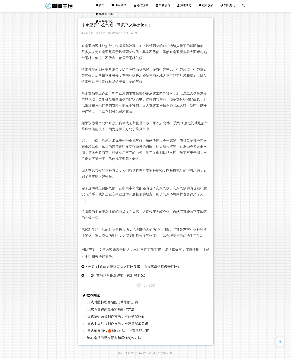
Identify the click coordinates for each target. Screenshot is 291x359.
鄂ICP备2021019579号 (132, 352)
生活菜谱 (121, 6)
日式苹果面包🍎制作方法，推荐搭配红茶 (118, 331)
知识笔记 (228, 6)
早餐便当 (164, 6)
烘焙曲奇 (185, 6)
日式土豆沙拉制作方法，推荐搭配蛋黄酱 (117, 324)
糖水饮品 (206, 6)
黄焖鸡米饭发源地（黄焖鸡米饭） (121, 275)
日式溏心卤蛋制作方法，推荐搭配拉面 (116, 316)
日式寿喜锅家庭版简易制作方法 (110, 309)
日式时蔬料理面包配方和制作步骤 (112, 302)
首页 (102, 6)
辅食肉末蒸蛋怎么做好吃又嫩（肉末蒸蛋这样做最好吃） (138, 267)
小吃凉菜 (142, 6)
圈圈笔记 (87, 33)
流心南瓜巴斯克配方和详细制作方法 (114, 338)
